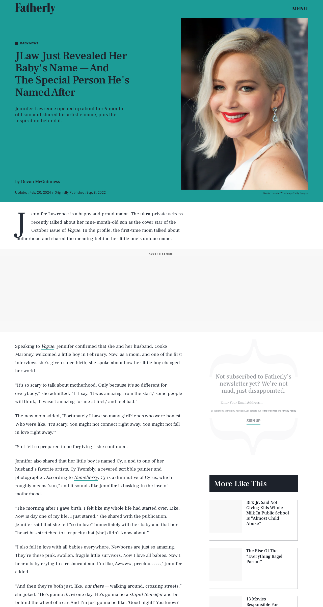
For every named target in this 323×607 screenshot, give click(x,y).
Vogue (47, 346)
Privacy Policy (289, 413)
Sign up (253, 423)
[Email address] (254, 405)
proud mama (115, 214)
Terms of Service (269, 413)
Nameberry (86, 477)
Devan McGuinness (40, 182)
